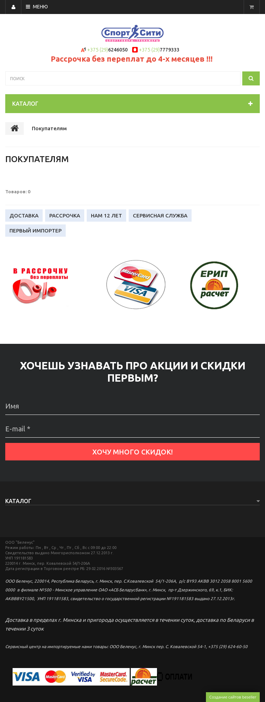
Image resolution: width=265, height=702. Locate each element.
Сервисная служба (160, 215)
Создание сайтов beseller (232, 697)
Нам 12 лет (106, 215)
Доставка (23, 215)
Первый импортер (35, 231)
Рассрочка (64, 215)
